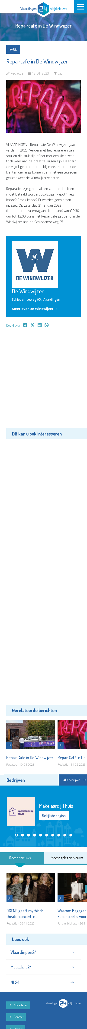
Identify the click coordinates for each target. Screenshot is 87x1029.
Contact (16, 1017)
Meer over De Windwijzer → (35, 308)
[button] (16, 835)
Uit (13, 49)
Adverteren (18, 1005)
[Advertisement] (43, 381)
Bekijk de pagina (54, 815)
